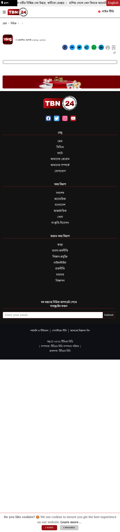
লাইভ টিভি (106, 11)
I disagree (69, 527)
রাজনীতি (60, 268)
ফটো (60, 153)
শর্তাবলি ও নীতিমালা (39, 331)
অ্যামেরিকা (60, 199)
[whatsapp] (94, 48)
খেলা (60, 217)
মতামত (60, 274)
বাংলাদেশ (60, 205)
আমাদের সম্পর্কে (60, 165)
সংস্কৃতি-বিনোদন (60, 222)
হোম (5, 23)
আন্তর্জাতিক (60, 211)
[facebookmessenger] (72, 48)
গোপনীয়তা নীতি (59, 331)
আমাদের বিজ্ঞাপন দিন (80, 331)
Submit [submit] (109, 315)
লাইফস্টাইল (60, 262)
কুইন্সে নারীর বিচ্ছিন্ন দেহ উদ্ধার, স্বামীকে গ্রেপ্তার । (40, 3)
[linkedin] (101, 48)
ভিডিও (60, 147)
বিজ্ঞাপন (60, 280)
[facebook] (65, 48)
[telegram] (86, 48)
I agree (49, 527)
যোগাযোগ (60, 171)
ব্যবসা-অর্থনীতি (60, 250)
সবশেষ (60, 193)
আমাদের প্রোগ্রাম (60, 159)
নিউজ (14, 23)
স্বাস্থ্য (60, 244)
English (113, 3)
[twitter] (79, 48)
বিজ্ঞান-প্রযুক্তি (60, 256)
